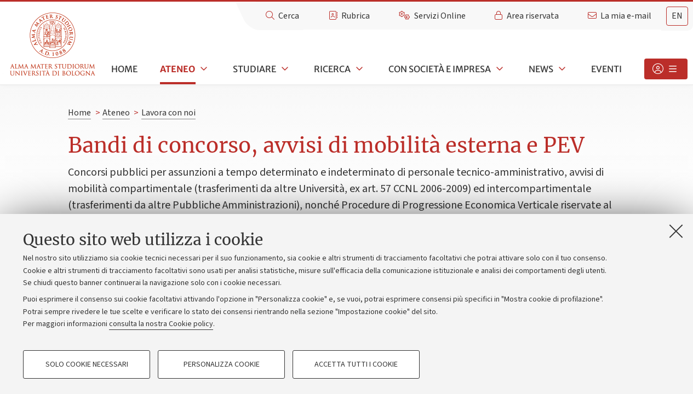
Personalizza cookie (222, 364)
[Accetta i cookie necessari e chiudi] (676, 231)
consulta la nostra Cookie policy (161, 323)
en (677, 16)
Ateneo (177, 68)
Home (124, 68)
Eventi (606, 68)
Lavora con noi (168, 113)
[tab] (677, 16)
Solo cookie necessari (86, 364)
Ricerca (332, 68)
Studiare (254, 68)
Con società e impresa (439, 68)
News (541, 68)
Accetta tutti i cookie (356, 364)
